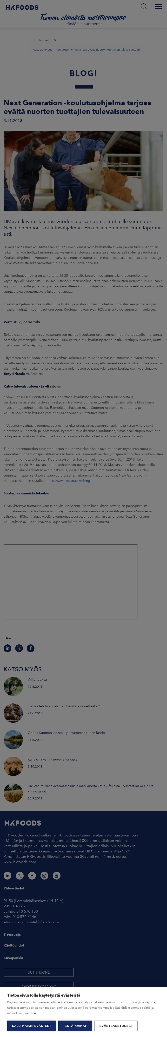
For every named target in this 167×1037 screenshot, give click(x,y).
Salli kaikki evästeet (31, 1026)
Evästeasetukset (116, 1026)
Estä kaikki (75, 1026)
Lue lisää (30, 1013)
